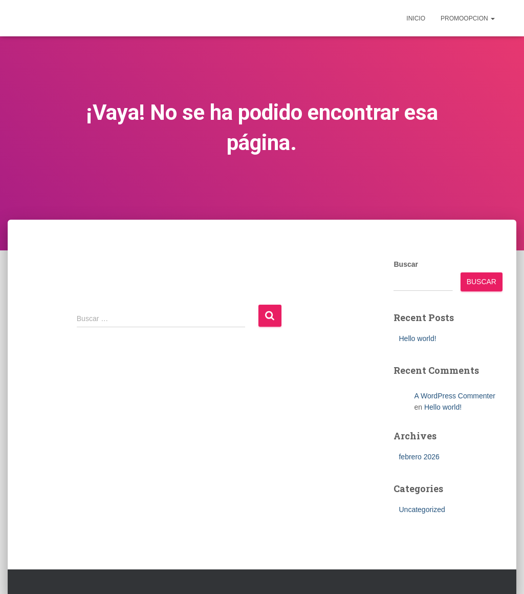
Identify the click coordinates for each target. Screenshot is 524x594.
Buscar (406, 264)
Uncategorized (422, 509)
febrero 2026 (419, 457)
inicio (415, 18)
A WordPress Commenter (454, 396)
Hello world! (417, 338)
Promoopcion (468, 18)
